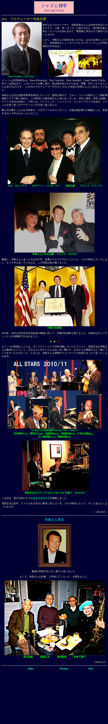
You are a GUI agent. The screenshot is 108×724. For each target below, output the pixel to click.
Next (90, 668)
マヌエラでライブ (40, 498)
